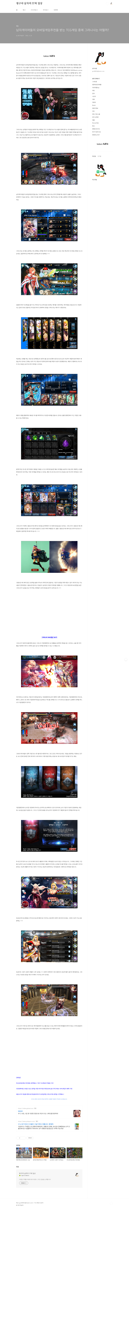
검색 (107, 3)
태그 (24, 10)
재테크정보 (95, 108)
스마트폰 (94, 81)
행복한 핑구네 (96, 129)
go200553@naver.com (98, 71)
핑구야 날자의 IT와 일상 (29, 3)
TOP (111, 1270)
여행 (93, 99)
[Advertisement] (49, 1116)
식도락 (94, 96)
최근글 (94, 156)
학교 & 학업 (95, 123)
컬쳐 (93, 93)
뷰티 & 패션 (95, 117)
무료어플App (95, 87)
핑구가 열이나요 (96, 132)
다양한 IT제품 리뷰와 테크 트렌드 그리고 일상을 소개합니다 (35, 1246)
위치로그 (45, 10)
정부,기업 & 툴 (96, 114)
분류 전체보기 (96, 78)
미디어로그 (34, 10)
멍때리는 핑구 (96, 135)
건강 (93, 111)
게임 (93, 90)
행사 (93, 126)
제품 (93, 120)
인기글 (99, 156)
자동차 (94, 102)
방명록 (56, 10)
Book (93, 105)
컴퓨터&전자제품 (96, 84)
